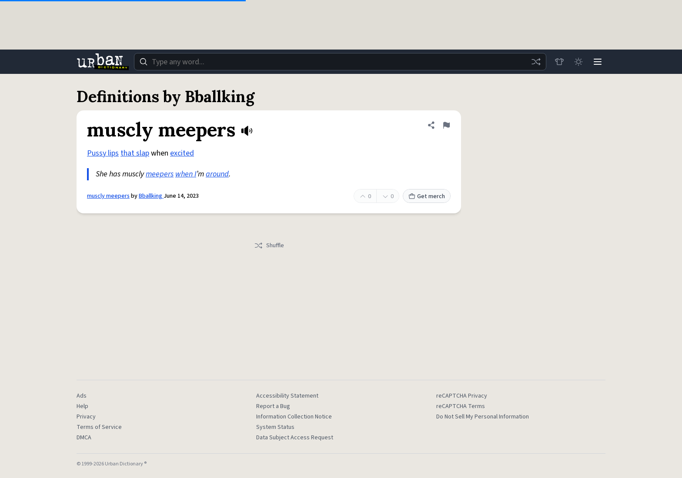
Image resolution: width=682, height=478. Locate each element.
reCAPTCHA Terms (460, 406)
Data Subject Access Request (294, 437)
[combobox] (340, 61)
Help (82, 406)
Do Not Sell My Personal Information (482, 416)
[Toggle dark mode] (578, 62)
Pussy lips (103, 153)
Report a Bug (273, 406)
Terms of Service (99, 427)
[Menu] (597, 62)
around (217, 174)
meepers (160, 174)
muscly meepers (108, 196)
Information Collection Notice (294, 416)
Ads (82, 396)
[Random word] (536, 61)
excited (182, 153)
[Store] (559, 62)
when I (185, 174)
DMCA (84, 437)
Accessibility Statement (287, 396)
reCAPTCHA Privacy (461, 396)
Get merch (426, 196)
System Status (275, 427)
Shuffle (269, 245)
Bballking (151, 196)
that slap (134, 153)
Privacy (86, 416)
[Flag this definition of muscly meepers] (446, 125)
